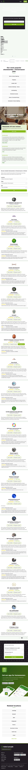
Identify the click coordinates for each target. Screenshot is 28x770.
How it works (3, 741)
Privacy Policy (10, 750)
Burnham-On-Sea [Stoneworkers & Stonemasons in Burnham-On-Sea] (14, 712)
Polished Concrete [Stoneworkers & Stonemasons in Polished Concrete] (14, 77)
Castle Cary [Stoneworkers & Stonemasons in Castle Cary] (14, 715)
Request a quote (17, 190)
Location (3, 161)
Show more (14, 722)
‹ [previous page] (19, 621)
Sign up (2, 738)
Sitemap (21, 750)
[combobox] (14, 163)
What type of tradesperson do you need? (12, 631)
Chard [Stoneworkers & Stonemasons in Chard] (14, 719)
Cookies (16, 750)
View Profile (10, 190)
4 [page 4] (24, 621)
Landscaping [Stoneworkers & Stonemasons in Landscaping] (14, 74)
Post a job (14, 115)
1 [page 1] (20, 621)
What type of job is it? (9, 636)
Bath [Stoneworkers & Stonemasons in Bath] (14, 701)
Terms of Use (3, 750)
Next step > (14, 640)
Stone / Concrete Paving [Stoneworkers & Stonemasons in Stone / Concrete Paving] (14, 81)
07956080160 (21, 328)
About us (3, 736)
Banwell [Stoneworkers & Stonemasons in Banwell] (14, 697)
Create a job (3, 739)
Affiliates (2, 744)
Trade (2, 165)
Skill (2, 169)
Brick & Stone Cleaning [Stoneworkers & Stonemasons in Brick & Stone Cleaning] (14, 60)
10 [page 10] (26, 621)
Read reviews (17, 205)
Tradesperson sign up (6, 733)
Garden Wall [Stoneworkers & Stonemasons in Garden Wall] (14, 67)
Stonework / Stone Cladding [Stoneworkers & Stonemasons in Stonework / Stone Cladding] (14, 84)
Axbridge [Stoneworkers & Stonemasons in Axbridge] (14, 694)
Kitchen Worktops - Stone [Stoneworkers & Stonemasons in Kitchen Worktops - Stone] (14, 70)
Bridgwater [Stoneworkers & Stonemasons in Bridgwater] (14, 705)
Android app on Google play (11, 667)
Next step (14, 24)
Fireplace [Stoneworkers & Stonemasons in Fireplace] (14, 63)
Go (14, 174)
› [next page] (27, 621)
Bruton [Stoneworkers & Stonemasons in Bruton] (14, 708)
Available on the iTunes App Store (5, 667)
